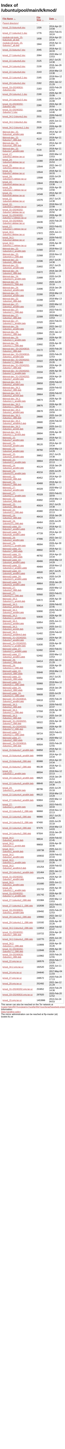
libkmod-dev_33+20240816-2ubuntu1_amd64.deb (16, 355)
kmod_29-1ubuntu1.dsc (14, 83)
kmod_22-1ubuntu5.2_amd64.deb (14, 772)
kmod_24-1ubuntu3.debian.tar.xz (14, 161)
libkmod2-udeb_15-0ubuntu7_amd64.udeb (14, 528)
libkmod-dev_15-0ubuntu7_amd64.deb (13, 150)
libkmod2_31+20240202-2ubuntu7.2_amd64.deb (15, 644)
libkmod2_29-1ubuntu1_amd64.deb (13, 539)
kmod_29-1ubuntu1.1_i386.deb (18, 922)
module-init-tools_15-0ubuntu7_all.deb (13, 44)
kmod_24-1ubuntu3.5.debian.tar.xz (14, 177)
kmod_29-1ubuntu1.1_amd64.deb (14, 889)
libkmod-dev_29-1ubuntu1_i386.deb (12, 333)
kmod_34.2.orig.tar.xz (13, 967)
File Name (8, 19)
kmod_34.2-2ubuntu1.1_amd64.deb (14, 861)
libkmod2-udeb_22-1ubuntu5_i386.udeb (12, 678)
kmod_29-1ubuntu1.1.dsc (15, 94)
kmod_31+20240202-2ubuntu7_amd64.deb (13, 878)
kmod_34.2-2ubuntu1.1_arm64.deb (14, 844)
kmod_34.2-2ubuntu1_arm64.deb (13, 850)
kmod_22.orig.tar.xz (12, 961)
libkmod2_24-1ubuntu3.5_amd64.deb (14, 472)
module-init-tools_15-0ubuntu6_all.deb (13, 38)
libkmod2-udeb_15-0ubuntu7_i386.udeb (12, 550)
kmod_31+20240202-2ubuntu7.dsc (13, 105)
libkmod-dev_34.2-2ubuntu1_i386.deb (12, 416)
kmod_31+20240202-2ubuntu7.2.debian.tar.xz (14, 216)
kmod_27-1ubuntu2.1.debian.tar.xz (14, 227)
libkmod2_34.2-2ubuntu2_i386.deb (12, 705)
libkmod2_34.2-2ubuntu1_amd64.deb (13, 622)
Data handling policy (11, 1012)
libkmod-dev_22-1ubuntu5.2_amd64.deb (14, 250)
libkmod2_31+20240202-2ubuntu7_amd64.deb (15, 639)
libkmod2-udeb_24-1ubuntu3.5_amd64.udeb (15, 577)
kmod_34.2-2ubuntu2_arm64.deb (13, 839)
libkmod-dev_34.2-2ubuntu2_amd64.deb (13, 383)
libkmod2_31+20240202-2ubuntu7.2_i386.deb (15, 728)
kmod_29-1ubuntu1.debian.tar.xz (14, 166)
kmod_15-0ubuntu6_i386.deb (17, 761)
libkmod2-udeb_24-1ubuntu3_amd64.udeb (14, 583)
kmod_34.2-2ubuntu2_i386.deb (18, 928)
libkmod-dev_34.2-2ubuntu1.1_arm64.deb (14, 433)
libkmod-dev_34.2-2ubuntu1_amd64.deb (13, 411)
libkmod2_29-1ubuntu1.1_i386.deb (13, 666)
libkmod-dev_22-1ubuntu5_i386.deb (12, 261)
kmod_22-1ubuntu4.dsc (14, 72)
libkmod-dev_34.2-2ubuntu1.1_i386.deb (13, 405)
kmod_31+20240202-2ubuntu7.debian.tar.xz (14, 211)
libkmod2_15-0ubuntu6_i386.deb (12, 477)
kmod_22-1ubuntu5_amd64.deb (18, 783)
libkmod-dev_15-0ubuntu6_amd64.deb (13, 133)
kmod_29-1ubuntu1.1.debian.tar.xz (14, 188)
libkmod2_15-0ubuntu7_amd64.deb (13, 439)
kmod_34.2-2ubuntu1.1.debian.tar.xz (14, 244)
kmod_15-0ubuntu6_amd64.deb (18, 756)
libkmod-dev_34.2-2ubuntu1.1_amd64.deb (14, 400)
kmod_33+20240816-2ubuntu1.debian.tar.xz (14, 222)
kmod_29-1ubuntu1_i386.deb (17, 917)
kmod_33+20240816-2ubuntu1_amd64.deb (13, 911)
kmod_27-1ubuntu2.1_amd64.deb (14, 805)
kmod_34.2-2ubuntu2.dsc (15, 116)
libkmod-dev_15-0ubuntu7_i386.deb (12, 138)
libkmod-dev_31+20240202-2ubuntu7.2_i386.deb (16, 361)
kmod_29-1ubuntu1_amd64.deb (18, 872)
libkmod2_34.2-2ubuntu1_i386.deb (12, 716)
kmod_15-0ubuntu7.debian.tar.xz (14, 172)
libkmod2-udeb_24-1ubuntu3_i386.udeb (12, 689)
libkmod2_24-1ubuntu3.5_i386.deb (13, 522)
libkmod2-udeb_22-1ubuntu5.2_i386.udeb (13, 683)
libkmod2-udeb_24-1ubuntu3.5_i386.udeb (13, 694)
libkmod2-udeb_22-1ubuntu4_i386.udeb (12, 672)
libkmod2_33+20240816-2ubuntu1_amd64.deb (15, 700)
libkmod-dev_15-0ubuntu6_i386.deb (12, 144)
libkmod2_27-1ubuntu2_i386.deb (12, 589)
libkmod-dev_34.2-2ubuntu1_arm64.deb (13, 427)
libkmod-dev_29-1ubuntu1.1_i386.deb (13, 344)
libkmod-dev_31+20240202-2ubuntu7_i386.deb (16, 366)
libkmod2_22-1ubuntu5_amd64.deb (13, 455)
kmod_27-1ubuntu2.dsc (14, 55)
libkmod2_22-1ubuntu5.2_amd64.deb (14, 461)
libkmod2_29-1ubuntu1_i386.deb (12, 661)
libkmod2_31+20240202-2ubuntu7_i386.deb (15, 722)
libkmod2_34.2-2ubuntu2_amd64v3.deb (14, 633)
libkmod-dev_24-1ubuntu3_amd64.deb (13, 289)
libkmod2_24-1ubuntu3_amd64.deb (13, 466)
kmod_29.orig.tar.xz (12, 983)
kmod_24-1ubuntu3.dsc (14, 66)
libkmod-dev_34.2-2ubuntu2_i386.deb (12, 389)
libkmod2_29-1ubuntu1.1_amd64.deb (14, 544)
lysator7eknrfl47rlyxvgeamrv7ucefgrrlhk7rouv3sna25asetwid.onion (33, 1007)
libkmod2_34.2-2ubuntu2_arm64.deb (13, 605)
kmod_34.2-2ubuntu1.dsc (15, 122)
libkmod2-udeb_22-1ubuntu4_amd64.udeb (14, 561)
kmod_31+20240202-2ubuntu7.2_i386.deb (13, 950)
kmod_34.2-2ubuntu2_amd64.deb (13, 855)
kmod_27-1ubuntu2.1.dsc (15, 33)
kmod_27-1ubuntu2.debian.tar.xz (14, 155)
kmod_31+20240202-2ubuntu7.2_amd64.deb (14, 894)
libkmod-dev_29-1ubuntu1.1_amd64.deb (14, 338)
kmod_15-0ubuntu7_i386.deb (17, 767)
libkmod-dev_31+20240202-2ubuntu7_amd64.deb (16, 377)
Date (51, 19)
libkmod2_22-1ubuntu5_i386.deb (12, 505)
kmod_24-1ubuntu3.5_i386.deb (18, 822)
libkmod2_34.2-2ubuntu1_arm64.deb (13, 628)
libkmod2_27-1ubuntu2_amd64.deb (13, 489)
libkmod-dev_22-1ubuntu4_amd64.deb (13, 294)
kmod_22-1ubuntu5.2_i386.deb (18, 811)
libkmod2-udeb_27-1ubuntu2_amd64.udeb (14, 655)
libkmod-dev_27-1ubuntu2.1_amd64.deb (14, 322)
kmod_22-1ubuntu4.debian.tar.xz (14, 183)
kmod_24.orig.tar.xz (12, 972)
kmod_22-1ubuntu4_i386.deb (17, 828)
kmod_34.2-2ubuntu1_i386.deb (18, 939)
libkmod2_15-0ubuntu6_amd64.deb (13, 444)
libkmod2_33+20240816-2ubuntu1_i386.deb (15, 744)
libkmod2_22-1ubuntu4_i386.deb (12, 500)
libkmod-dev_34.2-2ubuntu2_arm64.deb (13, 394)
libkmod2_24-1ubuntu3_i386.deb (12, 516)
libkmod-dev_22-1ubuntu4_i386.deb (12, 300)
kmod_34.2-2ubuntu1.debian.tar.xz (14, 233)
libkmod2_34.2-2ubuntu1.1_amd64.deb (14, 616)
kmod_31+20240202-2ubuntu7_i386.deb (13, 933)
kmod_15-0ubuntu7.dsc (14, 50)
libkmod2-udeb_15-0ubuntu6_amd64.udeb (14, 533)
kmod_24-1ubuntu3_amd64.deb (18, 778)
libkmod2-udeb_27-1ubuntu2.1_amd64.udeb (15, 650)
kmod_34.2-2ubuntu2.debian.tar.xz (14, 238)
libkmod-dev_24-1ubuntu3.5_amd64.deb (14, 277)
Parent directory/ (11, 23)
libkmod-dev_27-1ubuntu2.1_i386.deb (13, 311)
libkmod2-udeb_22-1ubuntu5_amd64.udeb (14, 572)
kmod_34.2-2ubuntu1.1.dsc (16, 127)
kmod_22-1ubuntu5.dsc (14, 61)
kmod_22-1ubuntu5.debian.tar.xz (14, 200)
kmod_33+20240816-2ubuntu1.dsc (13, 88)
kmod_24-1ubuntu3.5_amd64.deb (14, 789)
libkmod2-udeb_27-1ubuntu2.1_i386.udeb (13, 733)
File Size (39, 18)
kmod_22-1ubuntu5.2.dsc (15, 78)
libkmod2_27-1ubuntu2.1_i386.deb (13, 594)
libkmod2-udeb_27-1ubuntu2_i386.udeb (12, 739)
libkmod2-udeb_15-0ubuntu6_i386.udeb (12, 555)
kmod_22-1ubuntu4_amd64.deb (18, 795)
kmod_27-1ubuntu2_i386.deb (17, 900)
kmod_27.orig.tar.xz (12, 978)
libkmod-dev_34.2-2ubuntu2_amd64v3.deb (14, 422)
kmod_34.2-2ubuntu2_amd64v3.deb (14, 867)
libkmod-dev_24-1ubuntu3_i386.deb (12, 272)
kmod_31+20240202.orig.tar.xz (18, 989)
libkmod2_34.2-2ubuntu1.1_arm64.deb (14, 600)
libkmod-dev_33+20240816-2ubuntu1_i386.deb (16, 350)
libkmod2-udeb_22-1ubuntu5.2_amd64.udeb (15, 566)
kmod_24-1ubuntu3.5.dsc (15, 100)
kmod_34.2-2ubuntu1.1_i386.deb (13, 944)
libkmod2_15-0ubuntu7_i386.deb (12, 483)
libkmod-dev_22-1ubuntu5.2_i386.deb (13, 255)
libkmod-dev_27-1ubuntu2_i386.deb (12, 316)
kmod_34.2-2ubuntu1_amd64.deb (13, 883)
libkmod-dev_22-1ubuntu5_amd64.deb (13, 266)
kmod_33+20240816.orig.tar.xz (18, 995)
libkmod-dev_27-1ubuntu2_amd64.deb (13, 305)
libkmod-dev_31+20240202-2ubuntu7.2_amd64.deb (16, 372)
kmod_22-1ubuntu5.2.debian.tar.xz (14, 205)
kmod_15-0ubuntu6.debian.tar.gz (14, 194)
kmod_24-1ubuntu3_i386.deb (17, 833)
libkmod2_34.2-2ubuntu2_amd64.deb (13, 611)
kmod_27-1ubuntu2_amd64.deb (18, 800)
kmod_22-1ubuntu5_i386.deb (17, 817)
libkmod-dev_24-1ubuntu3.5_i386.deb (13, 283)
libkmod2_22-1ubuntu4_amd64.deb (13, 450)
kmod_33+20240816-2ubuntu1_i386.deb (13, 955)
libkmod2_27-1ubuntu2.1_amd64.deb (14, 494)
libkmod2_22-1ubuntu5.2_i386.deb (13, 511)
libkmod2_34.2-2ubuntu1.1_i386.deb (13, 711)
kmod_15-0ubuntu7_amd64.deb (18, 750)
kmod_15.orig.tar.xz (12, 1000)
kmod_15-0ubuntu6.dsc (14, 27)
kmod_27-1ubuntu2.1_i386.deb (18, 906)
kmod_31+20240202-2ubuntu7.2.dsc (13, 111)
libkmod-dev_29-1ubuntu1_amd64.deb (13, 327)
